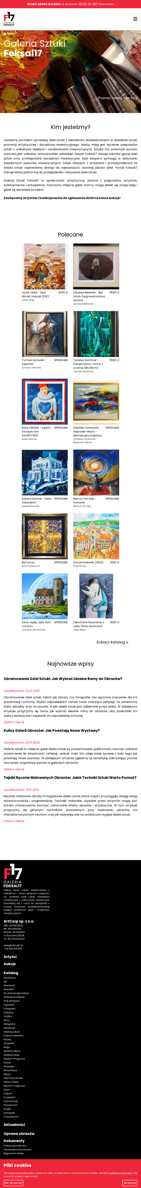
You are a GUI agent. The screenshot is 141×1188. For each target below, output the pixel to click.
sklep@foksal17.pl (13, 945)
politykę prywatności (120, 1173)
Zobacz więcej (14, 722)
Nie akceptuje (13, 1183)
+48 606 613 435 (13, 948)
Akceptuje (130, 1183)
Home (10, 33)
